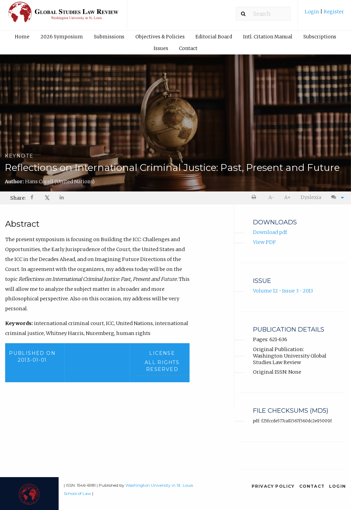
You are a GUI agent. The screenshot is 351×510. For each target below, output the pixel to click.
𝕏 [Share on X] (47, 198)
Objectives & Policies (160, 37)
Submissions (109, 37)
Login (312, 12)
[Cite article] (336, 197)
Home (22, 37)
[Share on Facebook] (32, 198)
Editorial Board (213, 37)
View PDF (264, 242)
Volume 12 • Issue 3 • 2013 (283, 291)
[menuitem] (324, 14)
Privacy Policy (273, 486)
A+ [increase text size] (287, 197)
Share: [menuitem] (18, 198)
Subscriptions (319, 37)
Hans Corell (60, 181)
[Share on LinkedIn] (62, 198)
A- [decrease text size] (271, 197)
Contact (188, 48)
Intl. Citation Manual (267, 37)
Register (333, 12)
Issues (161, 48)
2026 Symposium (61, 37)
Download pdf (270, 232)
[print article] (255, 197)
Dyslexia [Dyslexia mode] (311, 197)
